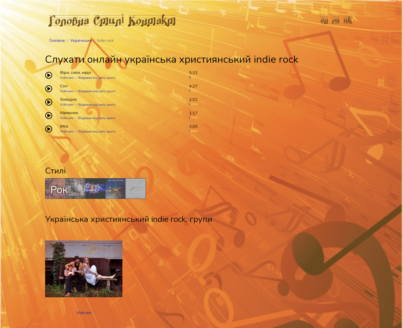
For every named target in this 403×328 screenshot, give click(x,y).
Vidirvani (66, 77)
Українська (80, 40)
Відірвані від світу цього (96, 77)
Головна (69, 20)
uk (348, 20)
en (324, 20)
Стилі (108, 20)
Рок (59, 190)
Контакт (152, 20)
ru (336, 20)
